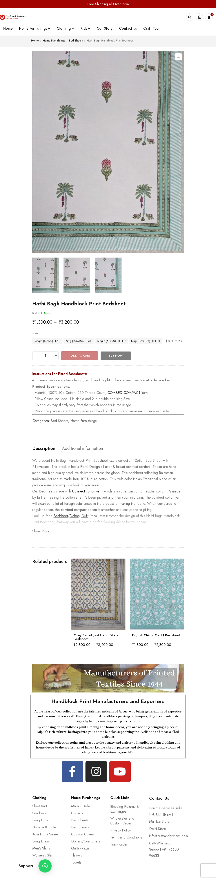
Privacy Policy (120, 830)
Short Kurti (39, 806)
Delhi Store (157, 828)
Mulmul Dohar (81, 806)
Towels (76, 862)
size (35, 333)
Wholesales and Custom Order (122, 821)
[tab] (43, 448)
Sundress (39, 813)
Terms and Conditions (126, 837)
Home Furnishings (54, 40)
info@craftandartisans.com (168, 836)
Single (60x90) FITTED (111, 341)
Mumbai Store (159, 821)
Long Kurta (40, 820)
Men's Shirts (41, 848)
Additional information (82, 448)
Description (43, 448)
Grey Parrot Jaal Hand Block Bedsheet (96, 637)
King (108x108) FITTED (145, 341)
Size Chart (176, 341)
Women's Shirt (42, 855)
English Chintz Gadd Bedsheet (156, 635)
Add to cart (81, 355)
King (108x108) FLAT (79, 341)
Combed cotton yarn (87, 491)
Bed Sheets (76, 40)
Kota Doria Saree (45, 834)
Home (35, 40)
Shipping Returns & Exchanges (124, 809)
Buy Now (116, 355)
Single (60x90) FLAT (47, 341)
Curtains (77, 813)
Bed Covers (80, 827)
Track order (118, 844)
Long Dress (41, 841)
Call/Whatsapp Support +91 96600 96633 (164, 849)
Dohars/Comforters (85, 841)
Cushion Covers (83, 834)
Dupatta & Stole (44, 827)
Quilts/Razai (80, 848)
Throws (76, 855)
